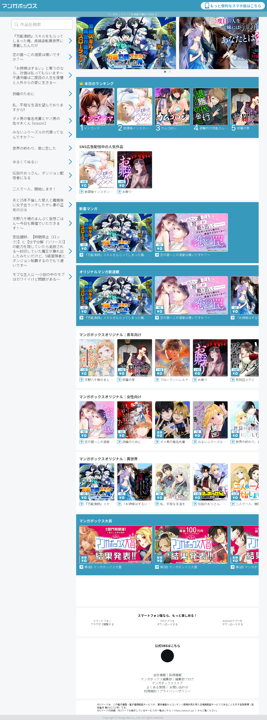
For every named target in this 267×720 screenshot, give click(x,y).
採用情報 (175, 675)
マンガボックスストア (167, 683)
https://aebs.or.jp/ (184, 710)
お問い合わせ (178, 687)
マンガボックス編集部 (156, 679)
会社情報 (159, 675)
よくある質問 (156, 687)
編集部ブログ (184, 679)
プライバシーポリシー (175, 691)
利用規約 (150, 691)
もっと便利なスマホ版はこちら (232, 6)
